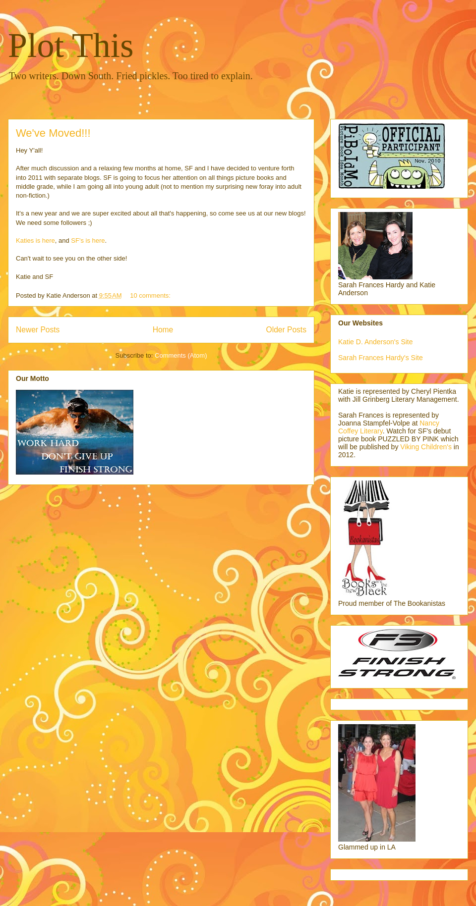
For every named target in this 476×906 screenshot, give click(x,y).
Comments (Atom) (181, 355)
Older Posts (286, 329)
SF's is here (88, 240)
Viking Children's (426, 447)
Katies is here (35, 240)
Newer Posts (38, 329)
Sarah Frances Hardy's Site (380, 358)
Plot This (71, 45)
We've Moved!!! (53, 133)
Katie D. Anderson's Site (375, 342)
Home (163, 329)
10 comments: (151, 295)
